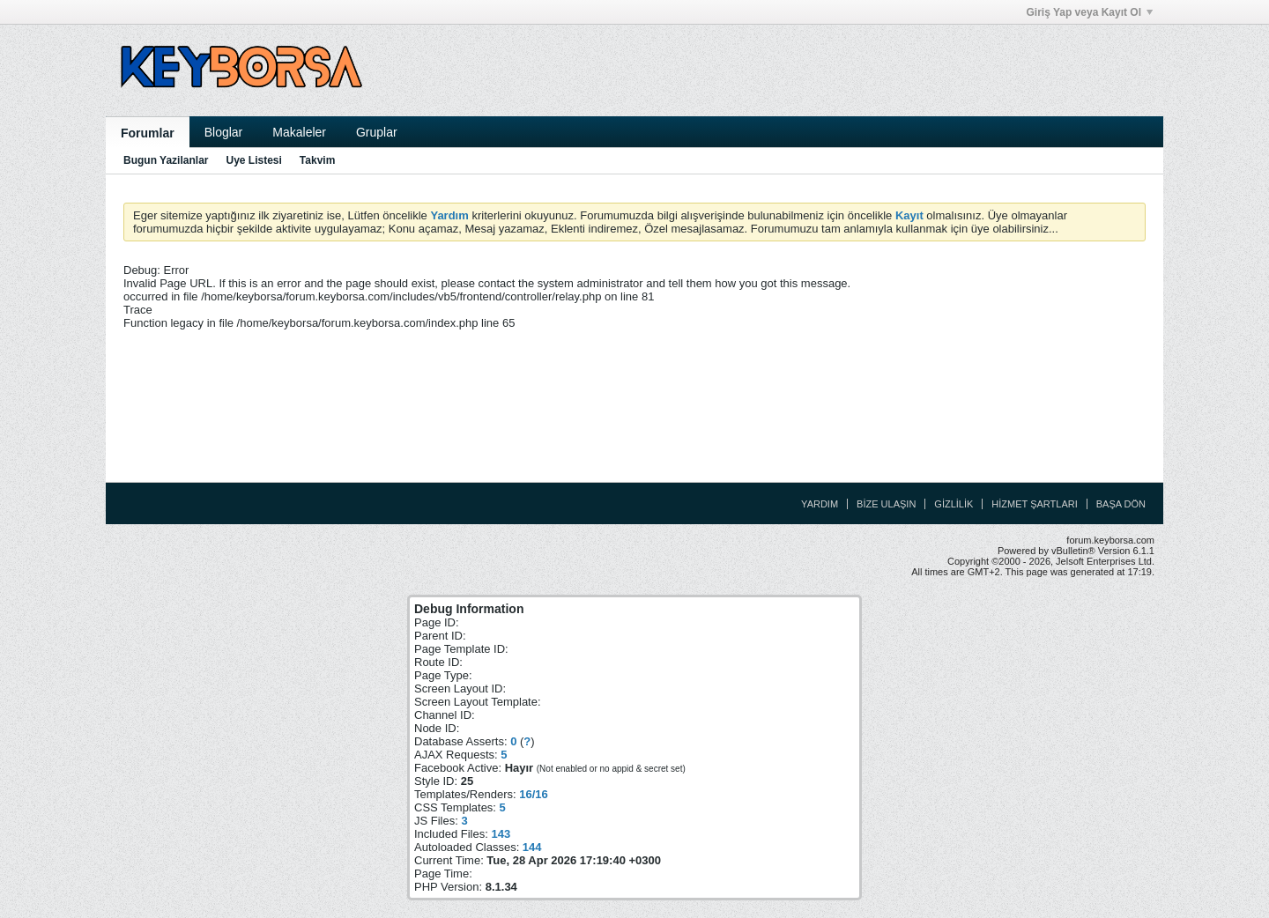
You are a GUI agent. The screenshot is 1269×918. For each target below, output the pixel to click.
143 (500, 833)
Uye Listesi (253, 160)
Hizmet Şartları (1034, 504)
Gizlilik (953, 504)
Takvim (317, 160)
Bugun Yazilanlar (165, 160)
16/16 (533, 794)
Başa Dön (1121, 504)
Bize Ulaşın (886, 504)
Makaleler (299, 132)
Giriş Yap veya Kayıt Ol (1089, 12)
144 (532, 847)
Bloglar (223, 132)
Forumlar (147, 133)
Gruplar (376, 132)
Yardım (819, 504)
